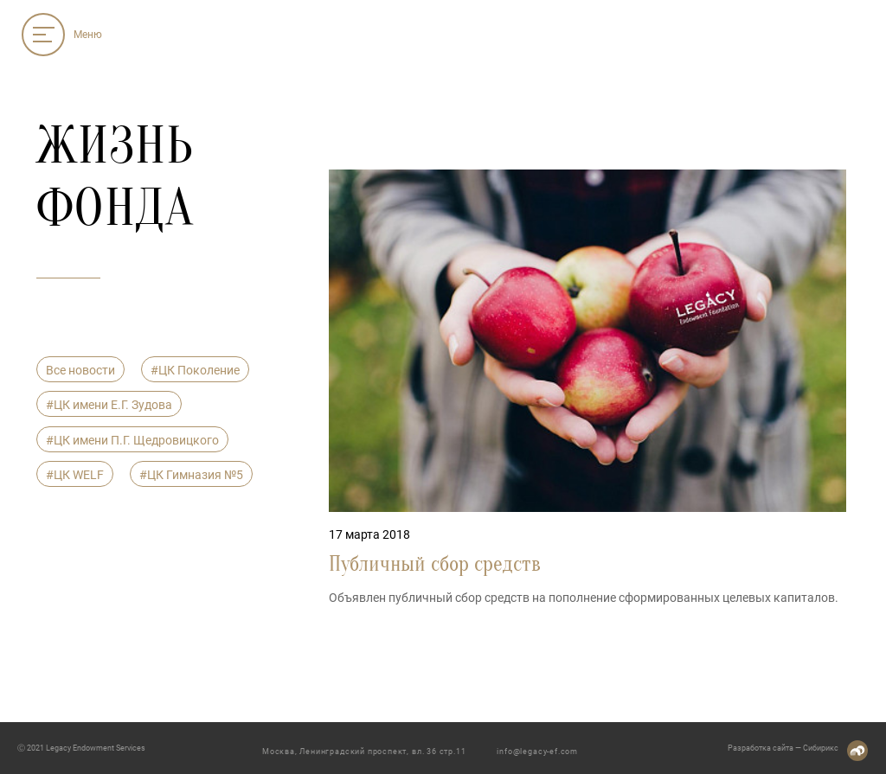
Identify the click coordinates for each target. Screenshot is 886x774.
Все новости (80, 370)
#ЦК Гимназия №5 (191, 475)
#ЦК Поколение (195, 370)
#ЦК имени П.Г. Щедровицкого (132, 440)
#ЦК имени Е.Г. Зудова (109, 405)
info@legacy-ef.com (537, 751)
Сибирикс (820, 748)
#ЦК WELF (75, 475)
